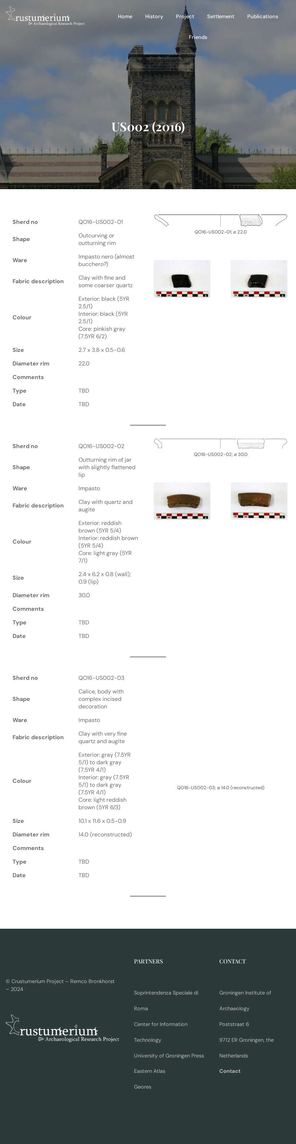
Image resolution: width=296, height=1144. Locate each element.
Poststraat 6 (234, 1024)
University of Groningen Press (169, 1055)
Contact (229, 1071)
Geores (142, 1087)
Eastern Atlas (149, 1071)
